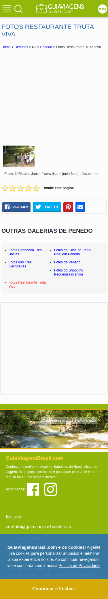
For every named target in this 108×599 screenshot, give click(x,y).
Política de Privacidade (78, 565)
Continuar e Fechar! (54, 588)
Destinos (21, 47)
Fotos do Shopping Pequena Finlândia (68, 272)
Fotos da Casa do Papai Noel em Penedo (72, 252)
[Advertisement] (54, 96)
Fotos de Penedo (67, 262)
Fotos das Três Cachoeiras (20, 264)
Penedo (46, 47)
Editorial (14, 516)
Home (6, 47)
